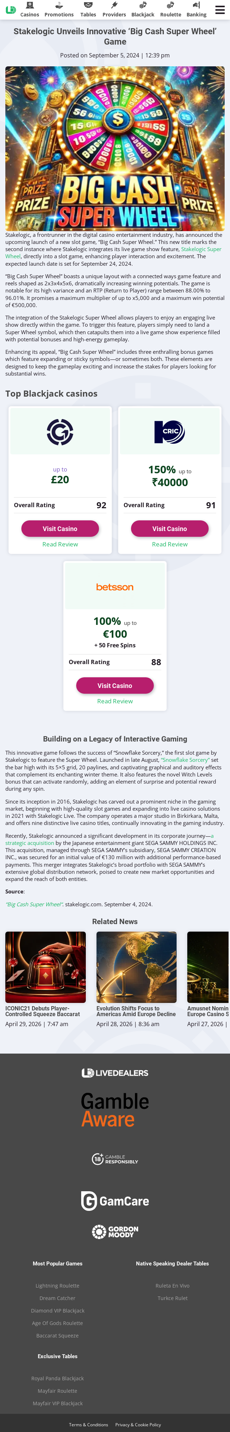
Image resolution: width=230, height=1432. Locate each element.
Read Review (60, 544)
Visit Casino (60, 528)
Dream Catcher (57, 1298)
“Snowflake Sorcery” (185, 759)
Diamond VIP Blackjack (57, 1310)
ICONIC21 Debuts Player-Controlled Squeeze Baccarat (42, 1011)
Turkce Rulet (173, 1298)
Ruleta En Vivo (172, 1285)
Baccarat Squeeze (57, 1335)
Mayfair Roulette (57, 1390)
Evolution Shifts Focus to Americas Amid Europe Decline (136, 1011)
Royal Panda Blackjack (57, 1378)
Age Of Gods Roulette (57, 1323)
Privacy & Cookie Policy (138, 1425)
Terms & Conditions (88, 1425)
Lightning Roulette (57, 1285)
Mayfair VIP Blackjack (58, 1403)
